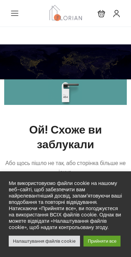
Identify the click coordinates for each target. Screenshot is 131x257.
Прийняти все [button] (102, 241)
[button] (101, 13)
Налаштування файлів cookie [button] (44, 241)
